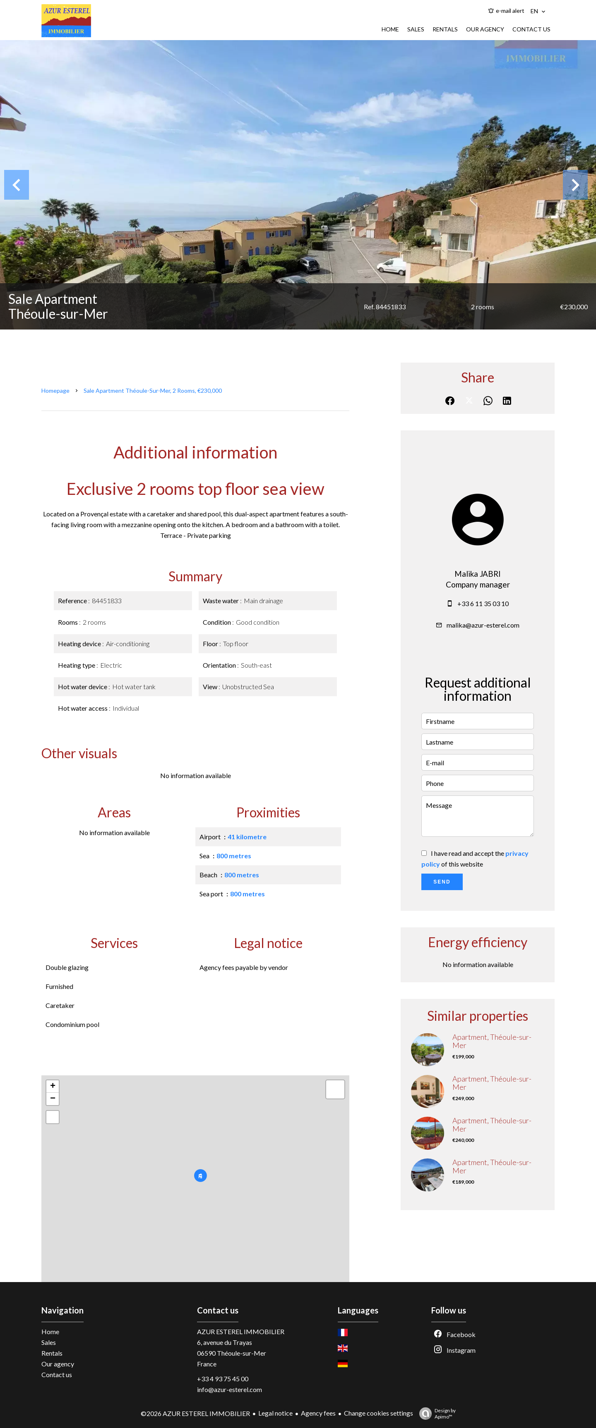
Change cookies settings (378, 1413)
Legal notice (275, 1413)
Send (441, 882)
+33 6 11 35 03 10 (483, 603)
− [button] (52, 1099)
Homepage (55, 390)
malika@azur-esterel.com (483, 625)
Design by (435, 1413)
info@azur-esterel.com (229, 1389)
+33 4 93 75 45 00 (222, 1379)
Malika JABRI (477, 573)
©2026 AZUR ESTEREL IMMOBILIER (195, 1413)
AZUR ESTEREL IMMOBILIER (240, 1331)
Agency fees (318, 1413)
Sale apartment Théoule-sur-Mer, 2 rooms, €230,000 (153, 390)
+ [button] (52, 1086)
